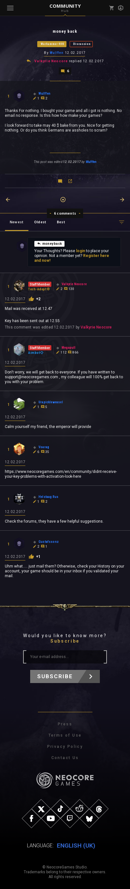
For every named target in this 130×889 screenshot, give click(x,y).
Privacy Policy (65, 746)
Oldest (40, 222)
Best (61, 222)
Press (65, 724)
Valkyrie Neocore (51, 61)
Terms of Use (65, 735)
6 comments (65, 213)
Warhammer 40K (52, 44)
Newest (16, 222)
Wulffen (57, 53)
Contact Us (65, 758)
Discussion (82, 44)
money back (49, 243)
